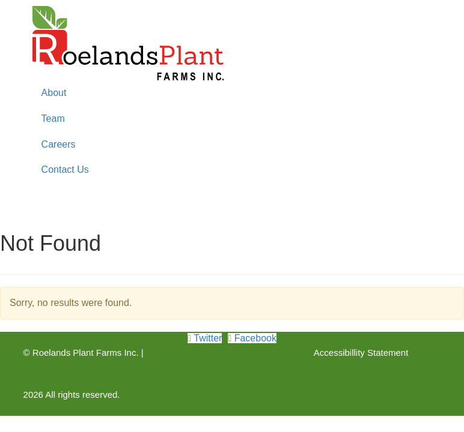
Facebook (253, 338)
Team (53, 118)
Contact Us (65, 169)
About (54, 93)
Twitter (206, 338)
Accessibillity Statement (361, 352)
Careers (58, 144)
